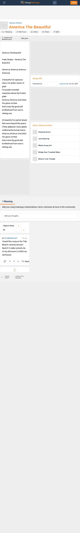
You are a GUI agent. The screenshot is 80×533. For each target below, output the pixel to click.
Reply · (26, 261)
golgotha (63, 84)
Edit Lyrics (24, 38)
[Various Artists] (9, 277)
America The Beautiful (30, 27)
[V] (1, 277)
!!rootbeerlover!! (10, 238)
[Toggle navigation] (4, 2)
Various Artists (15, 23)
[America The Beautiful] (21, 277)
